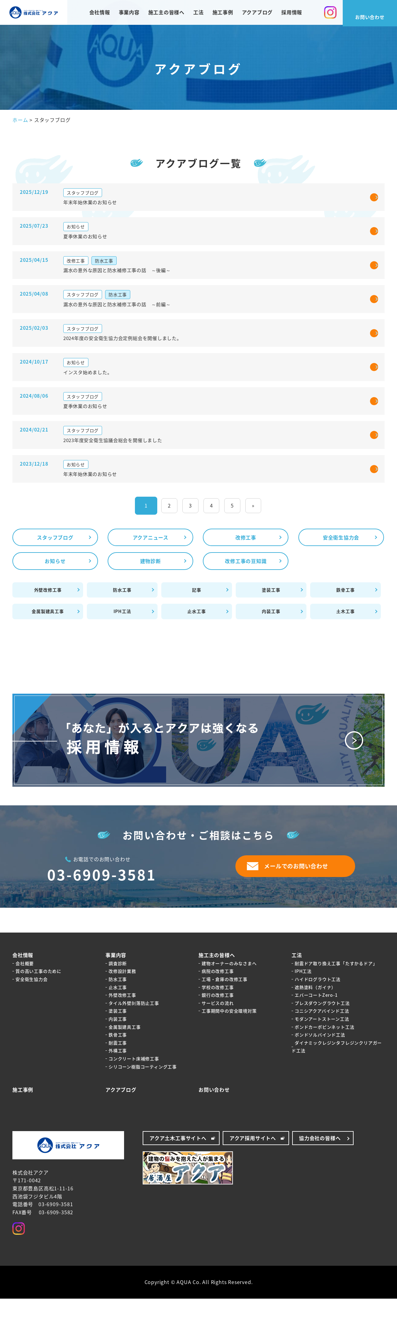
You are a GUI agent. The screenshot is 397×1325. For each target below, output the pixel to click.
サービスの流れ (218, 1029)
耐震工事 (118, 1069)
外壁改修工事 (48, 616)
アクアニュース (150, 563)
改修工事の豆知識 (245, 587)
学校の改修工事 (218, 1013)
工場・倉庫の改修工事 (225, 1005)
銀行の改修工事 (218, 1021)
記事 (196, 616)
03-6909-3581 (101, 900)
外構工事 (118, 1077)
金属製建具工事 (48, 638)
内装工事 (271, 638)
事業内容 (128, 13)
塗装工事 (271, 616)
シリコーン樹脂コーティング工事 (143, 1093)
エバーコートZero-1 (316, 1021)
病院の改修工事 (218, 998)
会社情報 (99, 13)
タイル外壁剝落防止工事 (134, 1029)
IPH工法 (122, 638)
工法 (198, 13)
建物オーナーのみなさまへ (229, 990)
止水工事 (196, 638)
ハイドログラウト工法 (318, 1005)
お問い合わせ (214, 1116)
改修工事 (245, 563)
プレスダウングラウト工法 (322, 1029)
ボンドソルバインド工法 (320, 1061)
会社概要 (25, 990)
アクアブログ (257, 13)
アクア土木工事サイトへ (178, 1164)
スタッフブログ (55, 563)
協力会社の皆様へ (320, 1164)
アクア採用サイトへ (253, 1164)
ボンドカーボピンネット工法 (324, 1053)
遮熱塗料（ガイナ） (315, 1013)
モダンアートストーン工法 (322, 1045)
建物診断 (150, 587)
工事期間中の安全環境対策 (229, 1037)
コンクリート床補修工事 (134, 1085)
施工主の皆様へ (166, 13)
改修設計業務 (122, 998)
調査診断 (118, 990)
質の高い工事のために (38, 998)
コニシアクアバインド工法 (322, 1037)
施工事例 (222, 13)
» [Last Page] (253, 532)
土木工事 (345, 638)
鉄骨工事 (345, 616)
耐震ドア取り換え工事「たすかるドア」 (336, 990)
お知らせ (55, 587)
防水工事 (122, 616)
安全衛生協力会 (341, 563)
